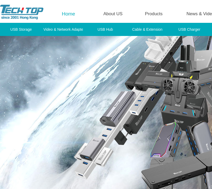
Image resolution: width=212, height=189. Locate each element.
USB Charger (189, 29)
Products (154, 13)
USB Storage (21, 29)
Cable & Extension (147, 29)
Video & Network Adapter (63, 29)
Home (68, 14)
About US (113, 13)
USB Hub (105, 29)
